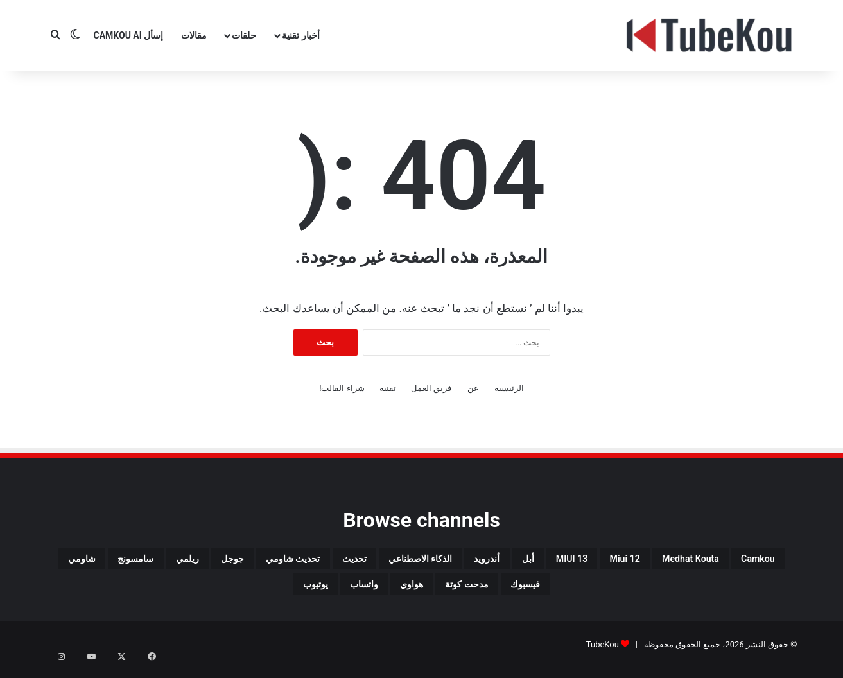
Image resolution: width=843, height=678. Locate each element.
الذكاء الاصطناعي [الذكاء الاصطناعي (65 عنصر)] (291, 561)
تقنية (387, 388)
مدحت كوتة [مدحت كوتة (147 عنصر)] (353, 592)
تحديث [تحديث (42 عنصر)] (202, 561)
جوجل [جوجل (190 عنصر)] (694, 592)
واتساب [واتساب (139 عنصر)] (216, 592)
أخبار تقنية (300, 35)
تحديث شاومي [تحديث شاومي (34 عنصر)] (119, 561)
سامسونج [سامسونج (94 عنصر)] (568, 592)
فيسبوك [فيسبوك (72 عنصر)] (430, 592)
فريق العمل (431, 388)
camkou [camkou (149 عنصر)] (739, 561)
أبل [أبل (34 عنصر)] (436, 561)
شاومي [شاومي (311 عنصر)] (496, 592)
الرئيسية (509, 388)
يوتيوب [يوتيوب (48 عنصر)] (151, 592)
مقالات (194, 35)
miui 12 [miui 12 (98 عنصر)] (562, 561)
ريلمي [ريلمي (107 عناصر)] (636, 592)
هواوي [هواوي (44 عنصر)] (280, 592)
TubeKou (602, 654)
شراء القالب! (342, 388)
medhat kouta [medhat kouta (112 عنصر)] (650, 561)
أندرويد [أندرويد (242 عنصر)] (382, 561)
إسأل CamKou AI (129, 35)
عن (473, 388)
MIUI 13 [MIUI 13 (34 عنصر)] (493, 561)
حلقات (244, 35)
